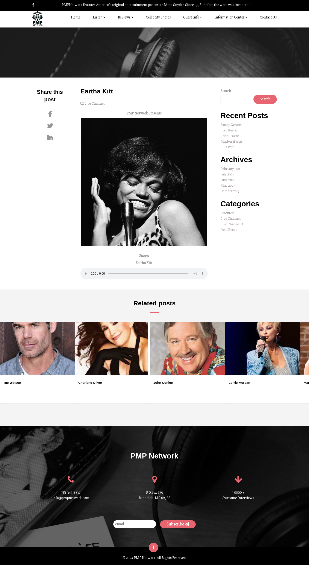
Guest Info (192, 17)
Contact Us (268, 17)
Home (75, 17)
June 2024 (228, 178)
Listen (99, 17)
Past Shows (229, 227)
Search (226, 91)
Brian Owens (230, 135)
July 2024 (228, 173)
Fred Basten (229, 130)
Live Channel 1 (96, 103)
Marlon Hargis (232, 141)
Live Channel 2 (232, 221)
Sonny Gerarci (231, 124)
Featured (227, 211)
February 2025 (231, 167)
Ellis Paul (227, 146)
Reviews (125, 17)
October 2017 (230, 189)
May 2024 (228, 183)
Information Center (231, 17)
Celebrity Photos (158, 17)
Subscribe (178, 524)
